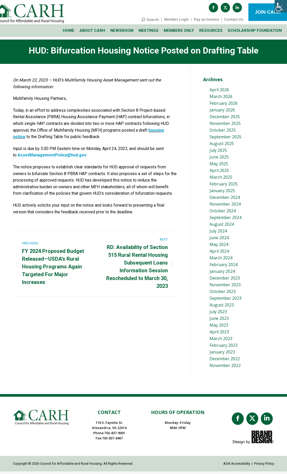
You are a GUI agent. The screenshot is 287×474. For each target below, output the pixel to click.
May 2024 (219, 247)
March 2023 (221, 341)
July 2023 (218, 314)
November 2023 (225, 287)
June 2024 (219, 240)
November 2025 (225, 126)
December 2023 (225, 280)
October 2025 (223, 132)
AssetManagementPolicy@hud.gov (52, 157)
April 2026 (219, 92)
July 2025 (218, 152)
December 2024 (225, 199)
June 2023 (219, 320)
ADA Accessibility (236, 466)
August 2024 (222, 226)
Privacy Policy (264, 466)
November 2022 (225, 368)
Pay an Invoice (206, 22)
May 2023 (219, 327)
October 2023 (223, 294)
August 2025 (222, 146)
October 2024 (223, 213)
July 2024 (218, 233)
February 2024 (224, 267)
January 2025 (222, 193)
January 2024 (222, 273)
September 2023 (225, 300)
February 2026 (224, 105)
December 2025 (225, 119)
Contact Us (233, 22)
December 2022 (225, 361)
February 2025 (224, 186)
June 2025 (219, 159)
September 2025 (225, 139)
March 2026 (221, 99)
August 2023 (222, 307)
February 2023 (224, 347)
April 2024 (219, 253)
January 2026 (222, 112)
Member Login (176, 22)
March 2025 (221, 179)
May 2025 (219, 166)
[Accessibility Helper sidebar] (281, 6)
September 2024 (225, 220)
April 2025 (219, 173)
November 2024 (225, 206)
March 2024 (221, 260)
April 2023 (219, 334)
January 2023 (222, 354)
